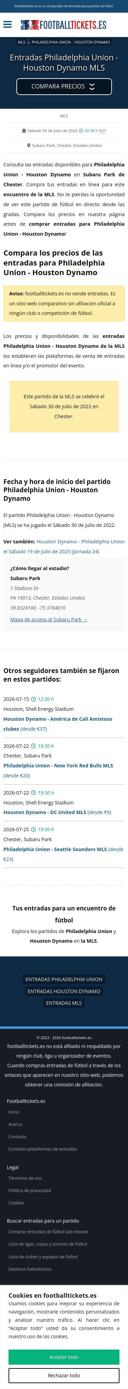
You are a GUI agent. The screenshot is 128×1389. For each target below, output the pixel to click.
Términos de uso (25, 1178)
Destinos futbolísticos (30, 1269)
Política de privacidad (30, 1190)
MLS (21, 42)
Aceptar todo (64, 1357)
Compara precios (58, 86)
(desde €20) (58, 770)
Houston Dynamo (92, 42)
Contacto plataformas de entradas (43, 1149)
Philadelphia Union (51, 42)
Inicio (14, 1112)
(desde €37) (57, 724)
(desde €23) (63, 854)
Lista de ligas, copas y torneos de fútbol (48, 1244)
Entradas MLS (64, 1003)
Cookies (16, 1203)
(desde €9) (57, 812)
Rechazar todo (64, 1375)
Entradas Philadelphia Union (64, 979)
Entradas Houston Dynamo (64, 991)
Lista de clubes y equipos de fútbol (43, 1257)
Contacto (18, 1137)
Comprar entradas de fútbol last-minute (48, 1232)
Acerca (15, 1124)
